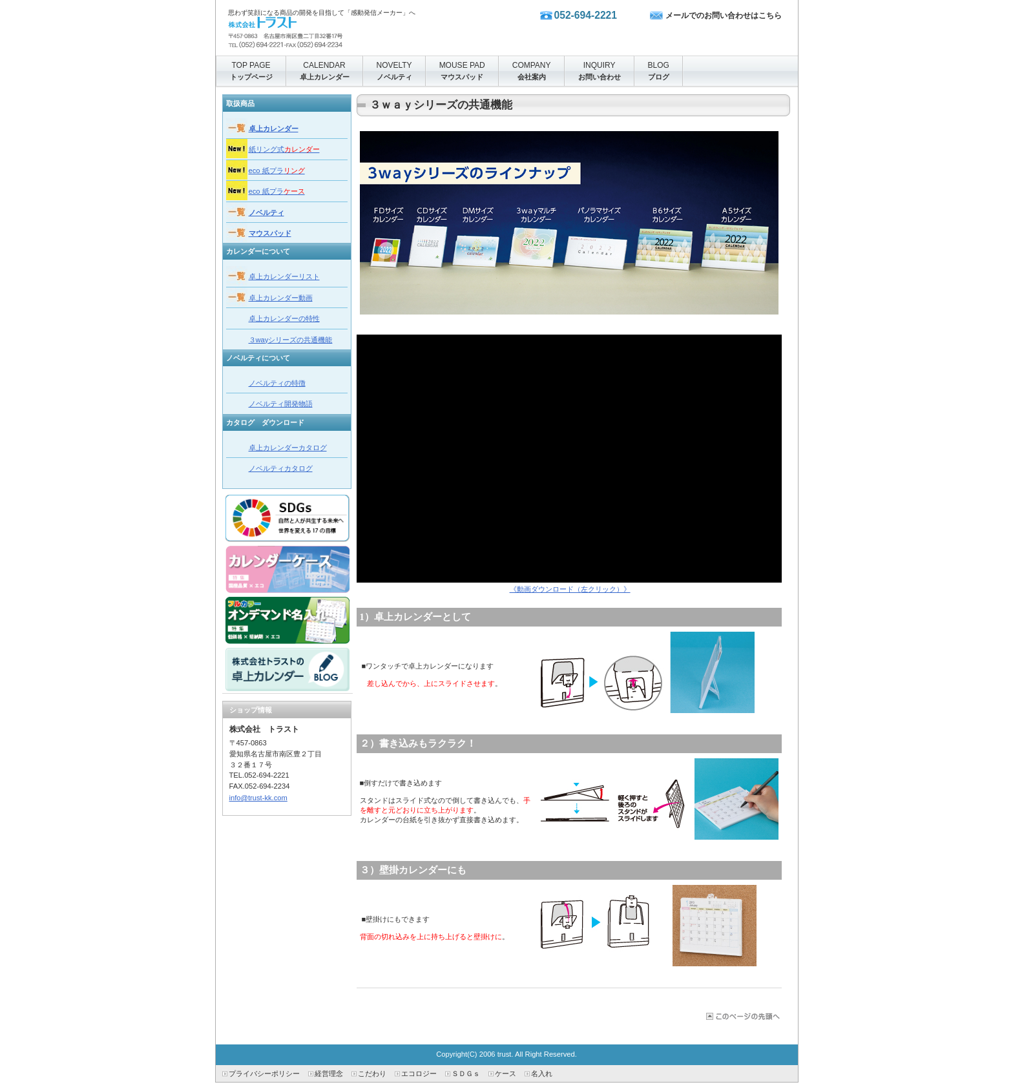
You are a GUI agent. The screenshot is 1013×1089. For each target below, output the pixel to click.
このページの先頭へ (742, 1016)
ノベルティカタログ (281, 468)
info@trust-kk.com (258, 798)
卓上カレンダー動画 (281, 298)
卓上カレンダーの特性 (284, 318)
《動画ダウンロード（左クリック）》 (570, 589)
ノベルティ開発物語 (281, 404)
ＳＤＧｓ (466, 1073)
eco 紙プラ (277, 170)
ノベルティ (266, 212)
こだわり (372, 1073)
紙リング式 (284, 149)
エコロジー (419, 1073)
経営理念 (329, 1073)
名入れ (541, 1073)
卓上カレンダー (273, 128)
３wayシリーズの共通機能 (291, 340)
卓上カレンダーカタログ (288, 447)
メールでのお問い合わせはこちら (723, 15)
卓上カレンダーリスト (284, 276)
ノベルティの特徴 (277, 383)
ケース (505, 1073)
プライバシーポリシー (264, 1073)
